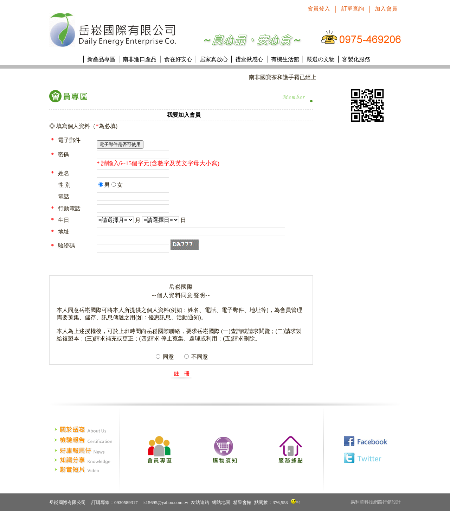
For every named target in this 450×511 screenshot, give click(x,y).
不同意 (199, 357)
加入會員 (386, 9)
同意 (167, 357)
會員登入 (319, 9)
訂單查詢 (352, 9)
